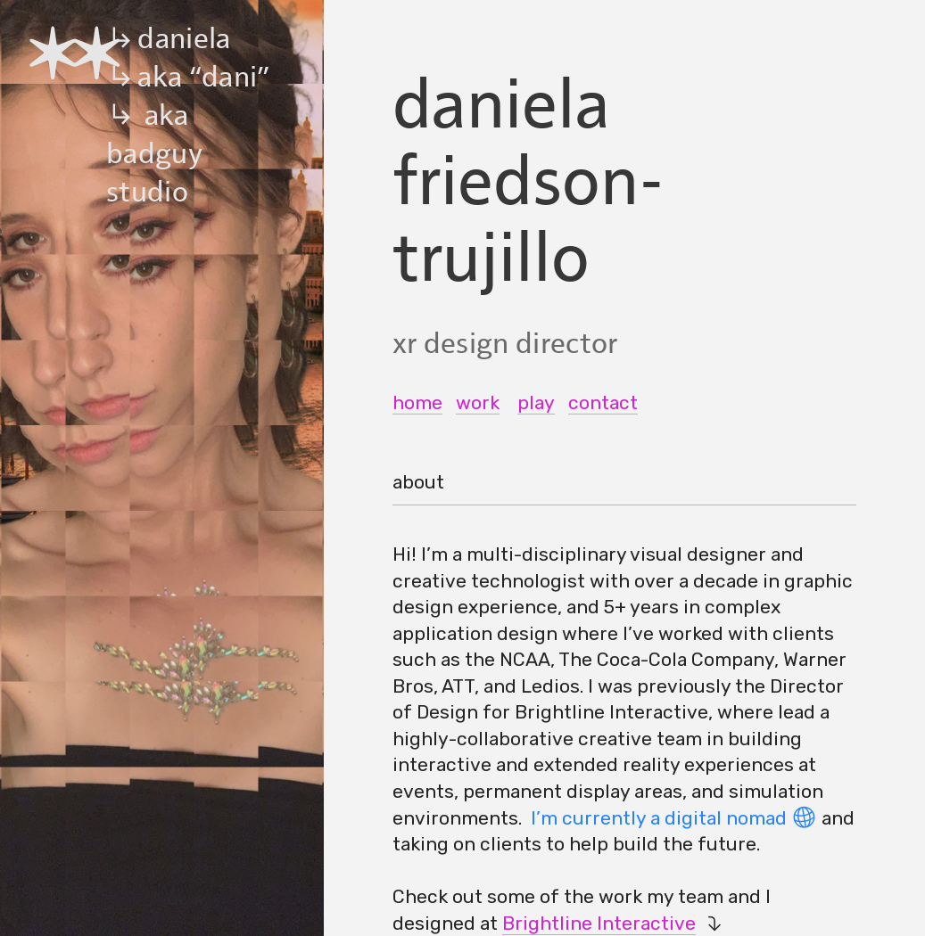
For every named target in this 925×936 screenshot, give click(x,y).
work (478, 402)
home (417, 402)
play (536, 402)
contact (603, 402)
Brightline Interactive (599, 923)
